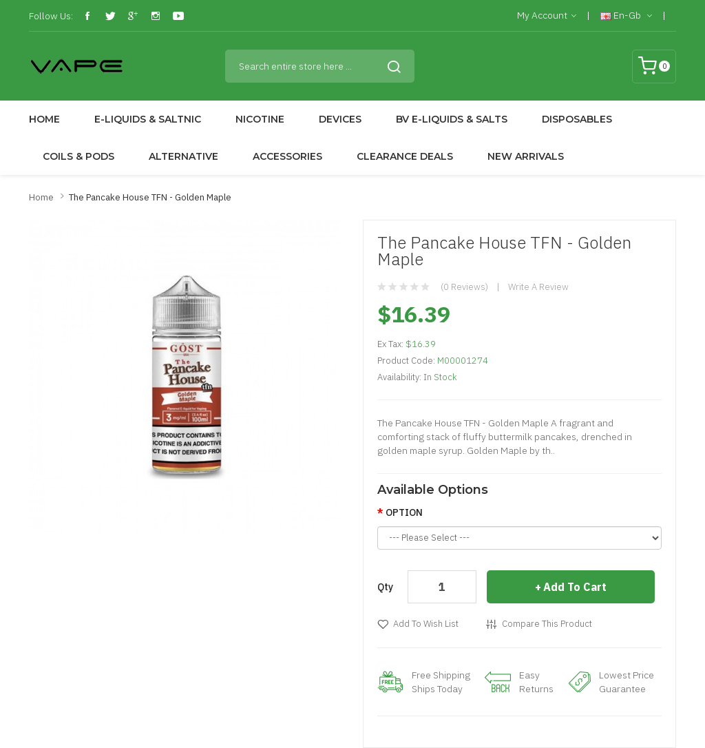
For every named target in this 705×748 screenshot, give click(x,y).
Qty (385, 587)
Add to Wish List (426, 624)
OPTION (404, 512)
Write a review (538, 286)
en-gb (626, 16)
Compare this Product (547, 624)
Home (41, 197)
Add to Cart (575, 587)
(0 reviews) (464, 286)
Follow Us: (51, 16)
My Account (546, 16)
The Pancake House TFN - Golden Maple (150, 197)
